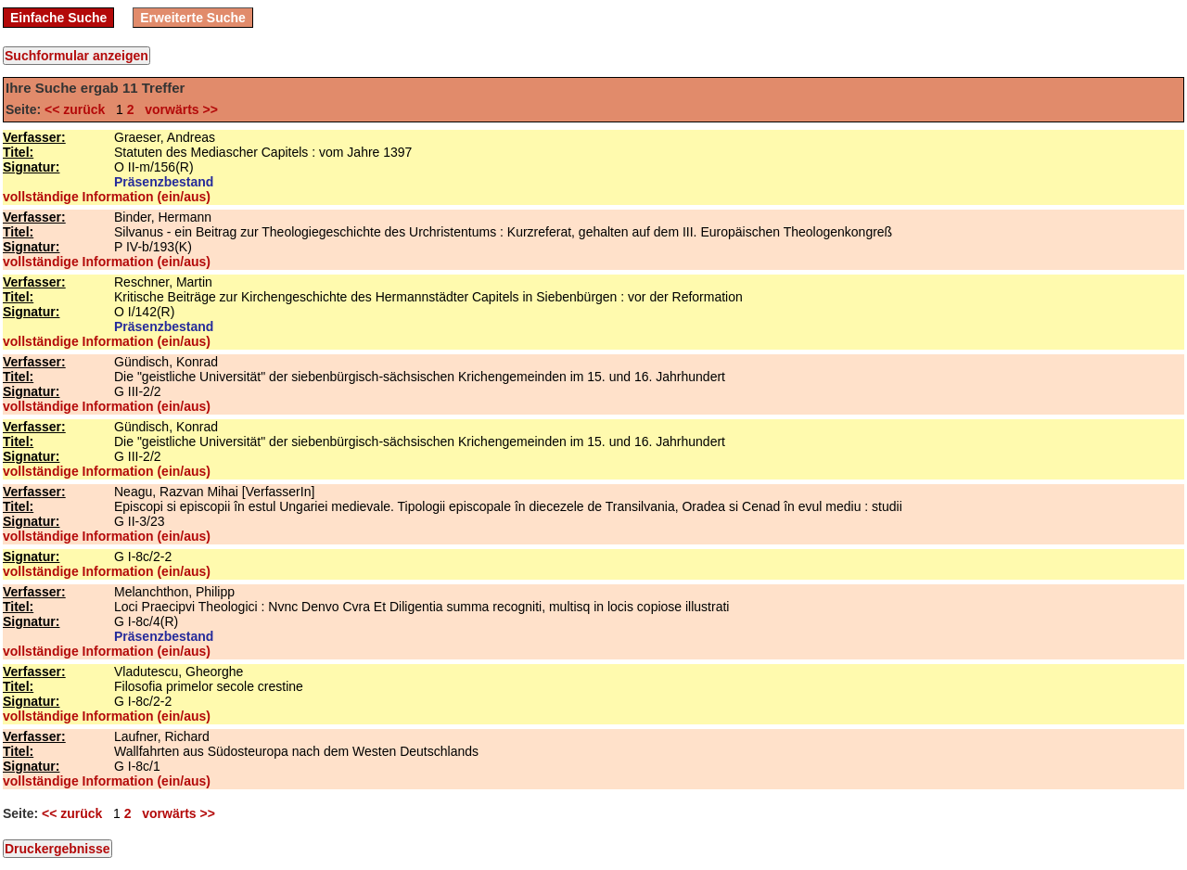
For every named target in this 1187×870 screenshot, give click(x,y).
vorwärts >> (177, 109)
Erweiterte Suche (193, 17)
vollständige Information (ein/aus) (107, 196)
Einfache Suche (58, 17)
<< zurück (78, 109)
